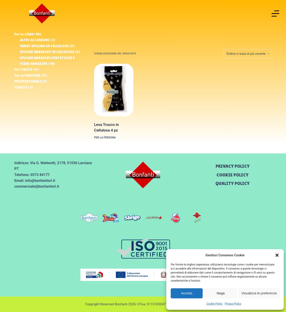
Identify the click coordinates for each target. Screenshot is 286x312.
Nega (221, 293)
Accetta (186, 293)
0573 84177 (40, 175)
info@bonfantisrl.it (40, 180)
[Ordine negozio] (247, 53)
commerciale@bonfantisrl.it (36, 186)
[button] (277, 255)
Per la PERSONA (105, 137)
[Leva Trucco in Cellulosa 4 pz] (113, 90)
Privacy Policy (233, 303)
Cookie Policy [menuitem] (232, 174)
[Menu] (275, 13)
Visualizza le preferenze (259, 293)
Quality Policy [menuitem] (232, 183)
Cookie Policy (214, 303)
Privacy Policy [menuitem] (233, 166)
